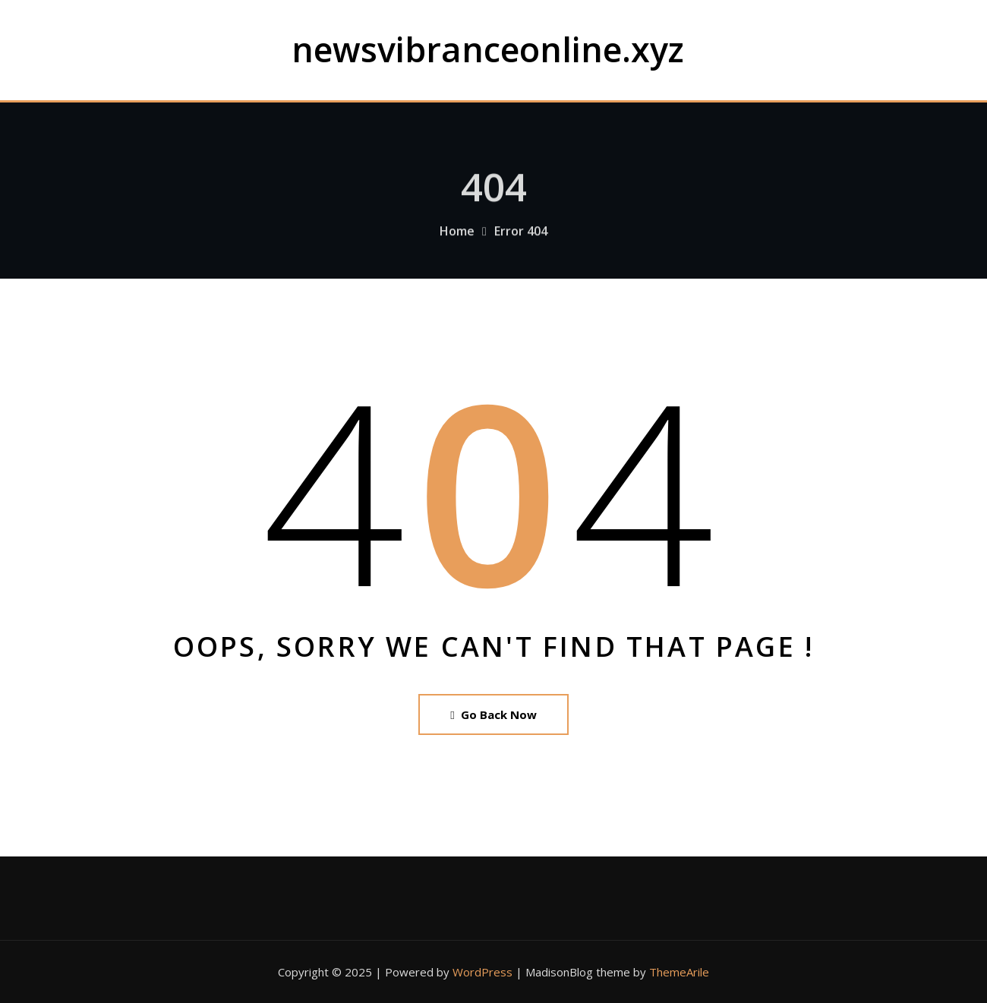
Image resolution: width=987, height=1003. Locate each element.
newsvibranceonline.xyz (488, 49)
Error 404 (520, 238)
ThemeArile (679, 971)
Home (457, 238)
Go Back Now (493, 714)
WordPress (482, 971)
